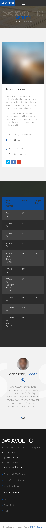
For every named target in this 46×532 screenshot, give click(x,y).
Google (32, 374)
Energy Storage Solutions (15, 480)
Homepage (17, 21)
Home (6, 499)
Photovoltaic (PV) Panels (14, 474)
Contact (7, 511)
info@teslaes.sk (8, 452)
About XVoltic (9, 505)
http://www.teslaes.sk (11, 457)
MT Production (36, 527)
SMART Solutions (11, 486)
